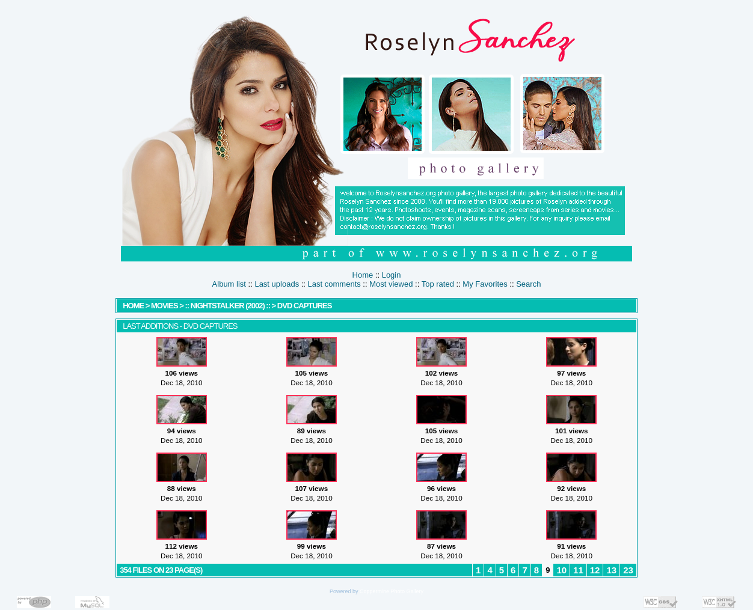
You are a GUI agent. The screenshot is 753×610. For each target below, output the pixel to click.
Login (391, 274)
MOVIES (164, 305)
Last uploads (276, 283)
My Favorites (485, 283)
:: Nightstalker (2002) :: (227, 305)
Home (362, 274)
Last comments (334, 283)
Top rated (438, 283)
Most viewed (391, 283)
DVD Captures (304, 305)
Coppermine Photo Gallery (391, 591)
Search (528, 283)
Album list (229, 283)
